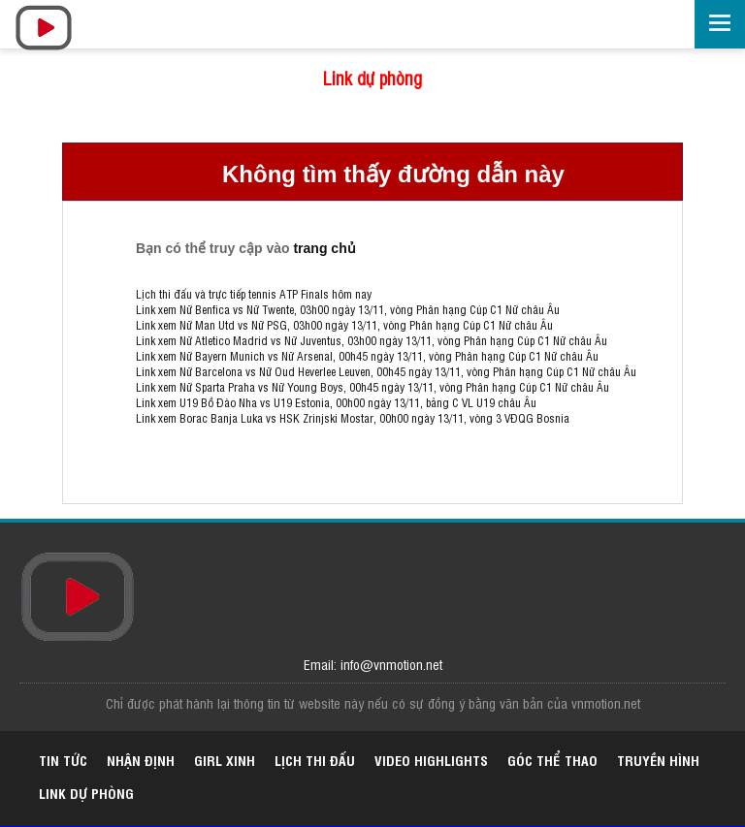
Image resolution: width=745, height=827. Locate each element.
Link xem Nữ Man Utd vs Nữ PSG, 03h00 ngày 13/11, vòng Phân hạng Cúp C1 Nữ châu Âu (344, 325)
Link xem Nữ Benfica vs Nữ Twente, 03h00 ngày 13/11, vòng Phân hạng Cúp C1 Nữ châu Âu (348, 309)
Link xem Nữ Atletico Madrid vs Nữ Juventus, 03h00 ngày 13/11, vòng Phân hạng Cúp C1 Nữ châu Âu (371, 340)
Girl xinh (224, 759)
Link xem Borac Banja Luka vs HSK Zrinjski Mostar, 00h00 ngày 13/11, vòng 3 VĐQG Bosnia (352, 418)
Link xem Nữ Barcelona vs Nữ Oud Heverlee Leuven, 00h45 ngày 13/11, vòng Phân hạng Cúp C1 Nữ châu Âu (386, 371)
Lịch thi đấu (315, 759)
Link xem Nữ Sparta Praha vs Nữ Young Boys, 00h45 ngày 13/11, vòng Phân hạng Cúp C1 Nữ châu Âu (372, 387)
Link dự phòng (372, 77)
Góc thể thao (552, 759)
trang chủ (324, 248)
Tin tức (63, 759)
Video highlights (431, 759)
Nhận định (141, 759)
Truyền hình (658, 759)
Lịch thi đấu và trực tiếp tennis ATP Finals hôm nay (254, 294)
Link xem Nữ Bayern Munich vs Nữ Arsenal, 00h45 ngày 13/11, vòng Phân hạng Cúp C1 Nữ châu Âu (367, 356)
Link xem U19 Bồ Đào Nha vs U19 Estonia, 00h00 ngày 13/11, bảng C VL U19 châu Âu (336, 402)
